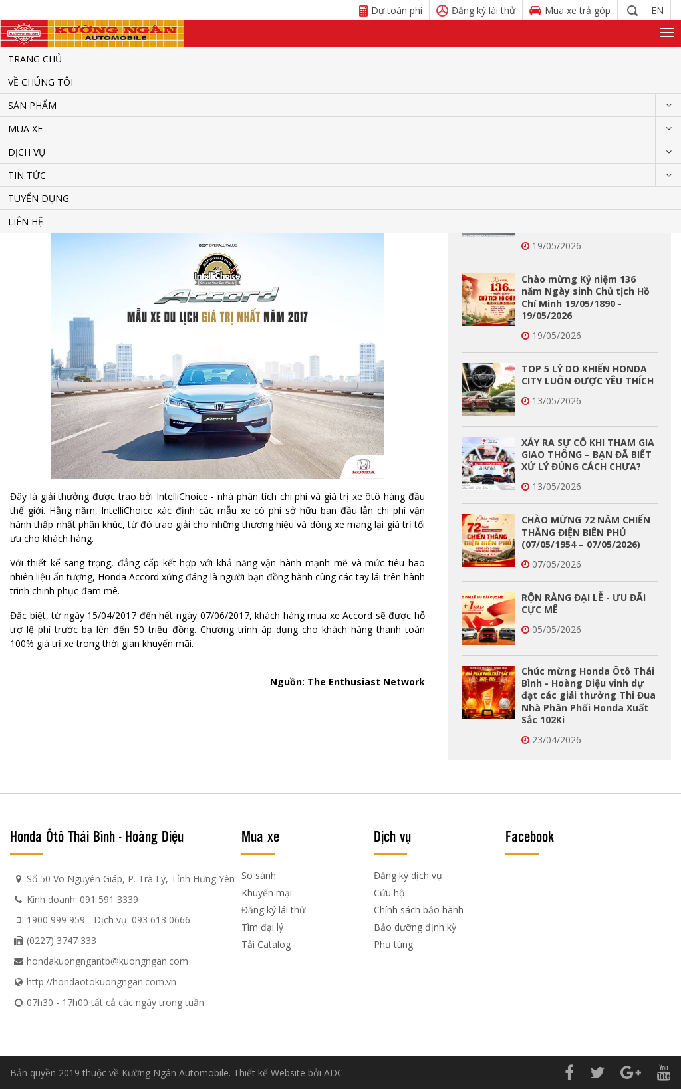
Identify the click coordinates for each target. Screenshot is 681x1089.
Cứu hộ (389, 892)
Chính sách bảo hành (419, 910)
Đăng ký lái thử (273, 910)
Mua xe (25, 128)
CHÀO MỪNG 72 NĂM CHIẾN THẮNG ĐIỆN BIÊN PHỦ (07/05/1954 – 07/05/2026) (585, 531)
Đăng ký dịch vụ (408, 875)
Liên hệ (25, 221)
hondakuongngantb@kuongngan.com (107, 961)
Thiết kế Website (269, 1072)
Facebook (529, 836)
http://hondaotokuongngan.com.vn (101, 981)
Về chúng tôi (40, 82)
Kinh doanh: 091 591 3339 (82, 899)
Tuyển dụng (38, 198)
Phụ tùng (393, 944)
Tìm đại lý (262, 927)
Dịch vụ (26, 152)
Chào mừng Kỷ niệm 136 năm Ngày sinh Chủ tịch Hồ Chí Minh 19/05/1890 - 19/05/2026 (585, 297)
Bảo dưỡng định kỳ (415, 927)
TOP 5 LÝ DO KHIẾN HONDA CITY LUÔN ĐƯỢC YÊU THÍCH (587, 374)
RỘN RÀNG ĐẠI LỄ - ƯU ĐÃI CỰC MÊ (583, 603)
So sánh (258, 875)
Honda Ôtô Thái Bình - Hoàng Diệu (97, 836)
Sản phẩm (32, 105)
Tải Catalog (266, 944)
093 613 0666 (161, 919)
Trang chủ (35, 59)
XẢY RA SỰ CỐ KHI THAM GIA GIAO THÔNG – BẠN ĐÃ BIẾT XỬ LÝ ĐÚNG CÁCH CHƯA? (587, 454)
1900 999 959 (56, 919)
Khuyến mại (266, 892)
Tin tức (27, 175)
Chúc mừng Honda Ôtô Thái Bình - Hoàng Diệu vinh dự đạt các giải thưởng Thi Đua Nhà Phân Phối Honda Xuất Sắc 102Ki (588, 695)
